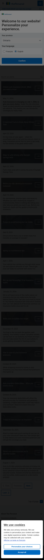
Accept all (22, 552)
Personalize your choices (22, 547)
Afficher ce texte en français (14, 540)
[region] (22, 539)
